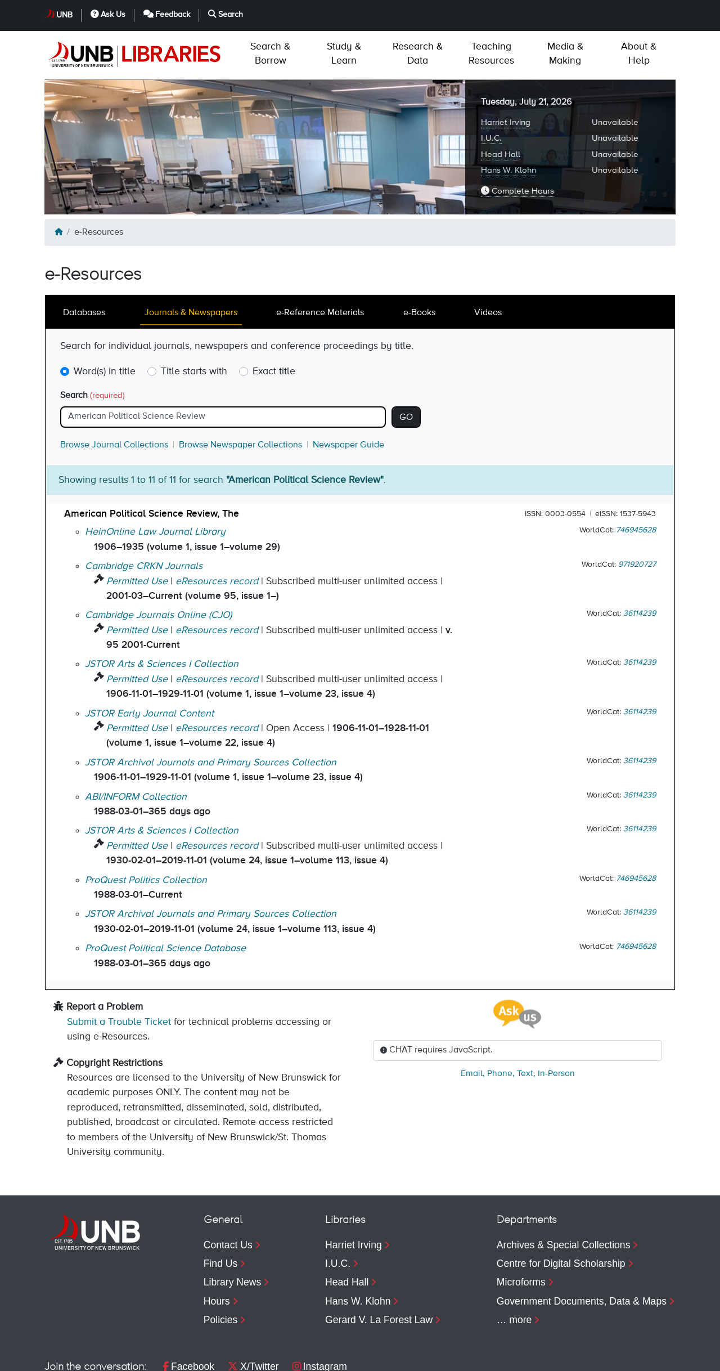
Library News (233, 1233)
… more (514, 1271)
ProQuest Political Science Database (165, 900)
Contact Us (228, 1196)
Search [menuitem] (645, 1357)
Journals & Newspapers (191, 264)
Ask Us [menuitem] (499, 1357)
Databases (84, 264)
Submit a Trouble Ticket (119, 974)
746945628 (636, 482)
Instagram (319, 1318)
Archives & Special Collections (564, 1196)
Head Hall (500, 106)
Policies (221, 1271)
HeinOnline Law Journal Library (155, 483)
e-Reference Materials (320, 264)
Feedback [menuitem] (572, 1357)
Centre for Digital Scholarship (561, 1215)
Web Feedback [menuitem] (271, 1357)
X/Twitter (253, 1318)
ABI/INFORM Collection (136, 748)
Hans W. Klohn (508, 122)
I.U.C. (491, 90)
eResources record (217, 533)
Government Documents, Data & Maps (582, 1252)
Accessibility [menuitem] (190, 1357)
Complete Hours (517, 142)
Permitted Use (137, 533)
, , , (518, 1025)
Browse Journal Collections (114, 396)
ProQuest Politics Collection (146, 832)
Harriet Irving (505, 74)
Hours (217, 1252)
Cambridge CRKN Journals (143, 518)
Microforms (521, 1233)
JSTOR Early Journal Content (149, 665)
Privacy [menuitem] (125, 1357)
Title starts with (194, 323)
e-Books (419, 264)
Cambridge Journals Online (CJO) (158, 567)
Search (92, 347)
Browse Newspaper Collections (240, 396)
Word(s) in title (105, 323)
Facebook (188, 1318)
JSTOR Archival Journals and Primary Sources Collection (210, 714)
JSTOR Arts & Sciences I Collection (161, 616)
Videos (488, 264)
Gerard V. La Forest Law (379, 1271)
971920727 (637, 516)
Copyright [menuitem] (65, 1357)
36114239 (639, 565)
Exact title (274, 323)
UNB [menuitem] (445, 1357)
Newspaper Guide (348, 396)
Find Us (221, 1215)
